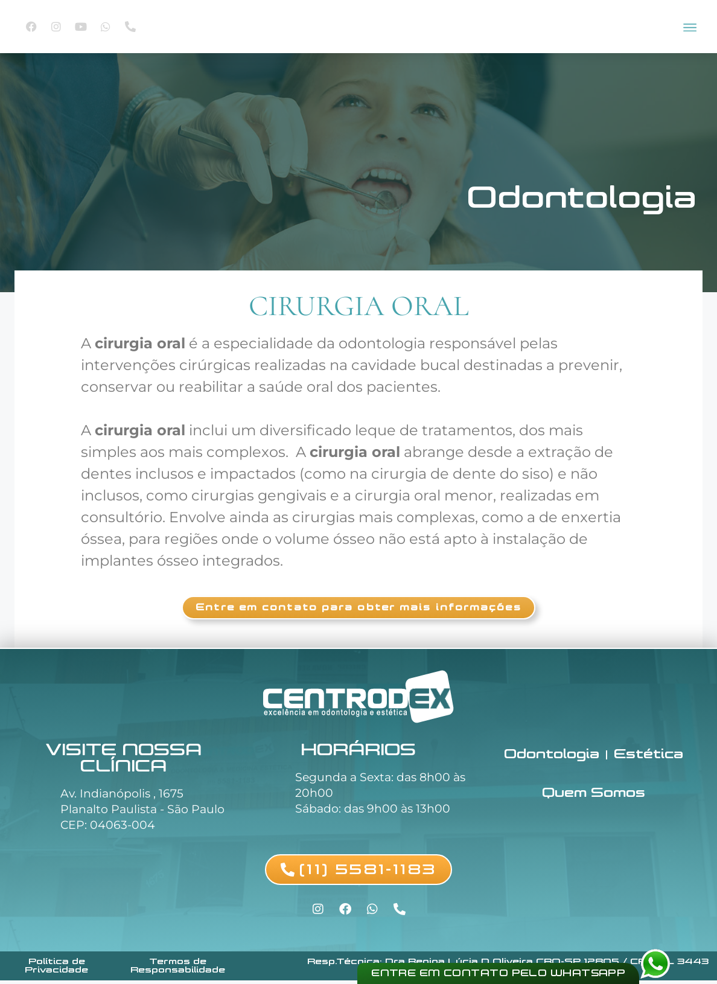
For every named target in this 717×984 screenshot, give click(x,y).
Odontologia (581, 197)
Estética (650, 757)
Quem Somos (593, 797)
